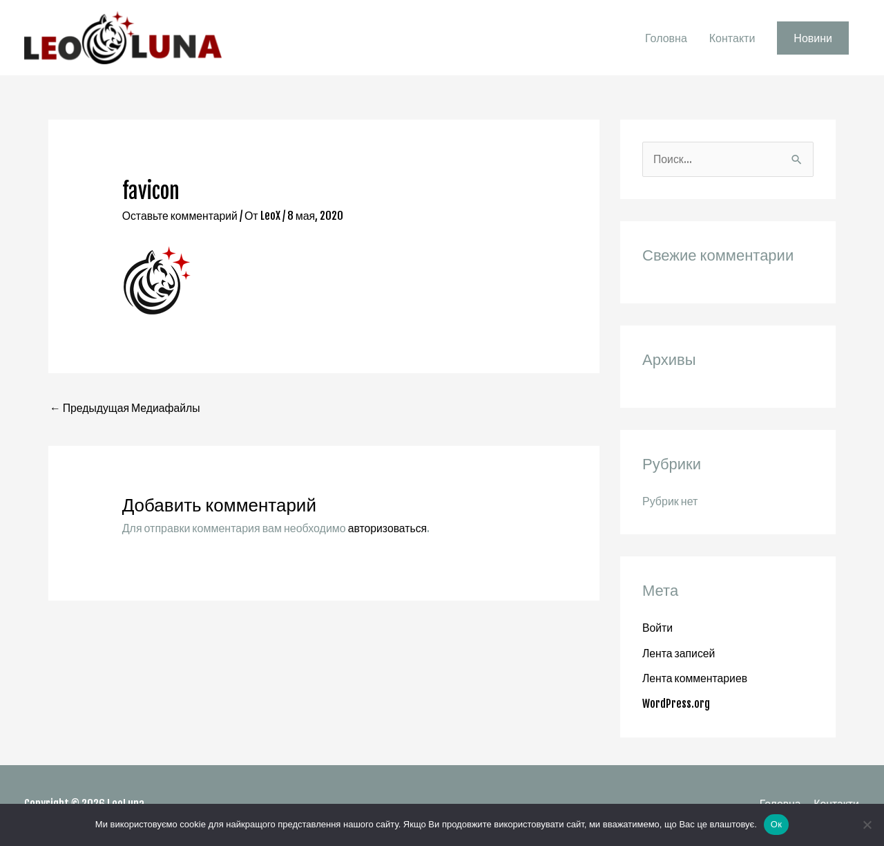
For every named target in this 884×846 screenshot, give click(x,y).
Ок (776, 824)
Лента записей (679, 656)
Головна (666, 39)
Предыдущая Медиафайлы (126, 411)
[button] (813, 39)
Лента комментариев (695, 681)
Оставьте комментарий (181, 218)
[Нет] (867, 824)
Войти (657, 631)
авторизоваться (388, 531)
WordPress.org (676, 706)
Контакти (732, 39)
